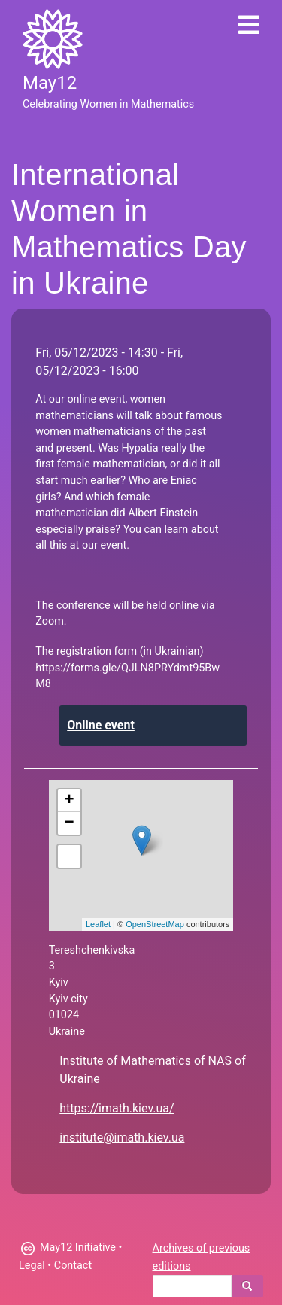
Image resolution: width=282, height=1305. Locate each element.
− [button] (69, 823)
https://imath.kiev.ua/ (116, 1108)
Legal (32, 1265)
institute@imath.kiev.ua (121, 1137)
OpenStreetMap (155, 924)
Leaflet (98, 924)
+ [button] (69, 800)
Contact (73, 1265)
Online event (101, 725)
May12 (50, 82)
